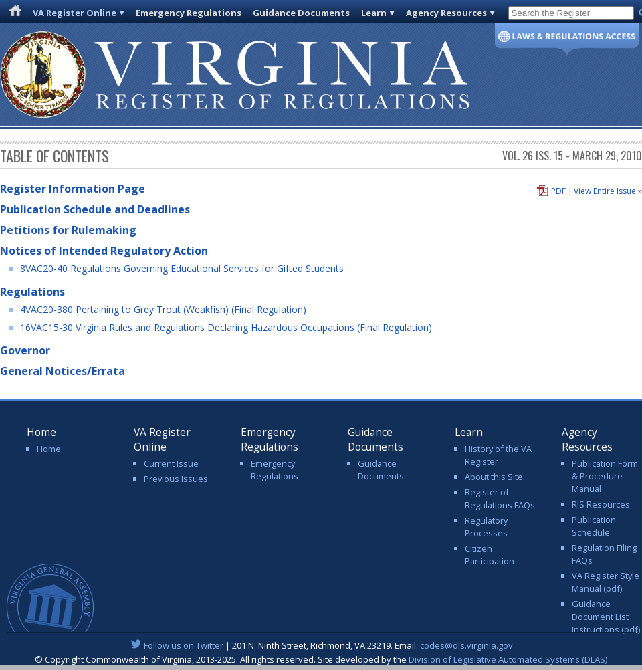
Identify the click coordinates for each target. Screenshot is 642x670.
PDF (558, 191)
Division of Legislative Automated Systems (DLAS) (508, 659)
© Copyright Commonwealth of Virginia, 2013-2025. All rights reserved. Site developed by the (321, 659)
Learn (374, 13)
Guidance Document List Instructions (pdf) (606, 616)
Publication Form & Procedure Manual (605, 476)
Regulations (32, 291)
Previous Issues (176, 479)
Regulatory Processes (486, 526)
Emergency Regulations (188, 13)
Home (49, 449)
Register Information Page (72, 188)
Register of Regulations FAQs (500, 498)
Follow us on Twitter (183, 645)
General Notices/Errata (62, 371)
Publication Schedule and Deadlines (95, 209)
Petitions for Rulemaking (68, 230)
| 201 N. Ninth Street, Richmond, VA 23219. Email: (321, 645)
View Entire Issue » (608, 191)
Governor (25, 350)
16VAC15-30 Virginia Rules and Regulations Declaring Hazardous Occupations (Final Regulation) (226, 327)
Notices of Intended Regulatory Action (104, 250)
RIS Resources (601, 504)
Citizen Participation (489, 554)
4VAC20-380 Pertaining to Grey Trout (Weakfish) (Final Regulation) (163, 309)
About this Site (494, 477)
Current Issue (171, 463)
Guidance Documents (301, 13)
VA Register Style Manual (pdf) (605, 582)
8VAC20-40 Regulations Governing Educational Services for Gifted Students (182, 268)
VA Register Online (74, 13)
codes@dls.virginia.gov (466, 645)
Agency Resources (446, 13)
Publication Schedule (594, 526)
